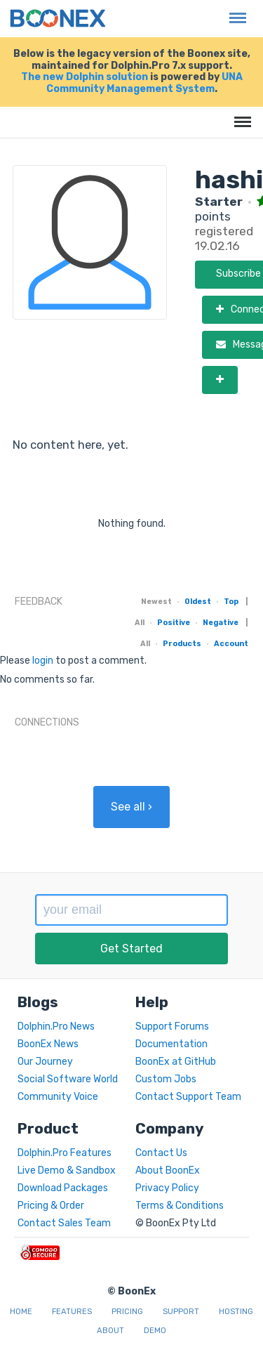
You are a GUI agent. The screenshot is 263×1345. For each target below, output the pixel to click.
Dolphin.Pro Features (65, 1153)
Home (21, 1311)
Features (72, 1311)
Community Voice (58, 1097)
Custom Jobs (165, 1079)
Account (231, 643)
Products (182, 643)
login (42, 661)
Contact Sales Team (64, 1223)
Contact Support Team (188, 1097)
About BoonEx (167, 1170)
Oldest (197, 601)
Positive (173, 622)
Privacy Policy (167, 1188)
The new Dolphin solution (84, 77)
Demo (155, 1330)
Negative (220, 622)
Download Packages (63, 1188)
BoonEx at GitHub (175, 1062)
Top (231, 601)
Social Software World (68, 1079)
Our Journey (45, 1062)
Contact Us (161, 1153)
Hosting (236, 1311)
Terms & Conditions (179, 1206)
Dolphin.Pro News (56, 1026)
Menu (234, 11)
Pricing (127, 1311)
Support (181, 1311)
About (110, 1330)
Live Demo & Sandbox (67, 1170)
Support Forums (172, 1026)
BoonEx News (48, 1044)
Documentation (171, 1044)
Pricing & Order (51, 1206)
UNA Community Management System (144, 83)
